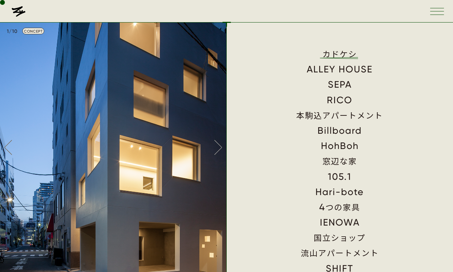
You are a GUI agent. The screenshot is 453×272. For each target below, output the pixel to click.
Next (219, 147)
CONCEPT (33, 31)
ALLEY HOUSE (340, 69)
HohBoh (340, 145)
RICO (339, 100)
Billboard (339, 130)
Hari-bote (339, 192)
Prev (7, 147)
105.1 (339, 176)
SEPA (340, 84)
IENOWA (340, 222)
